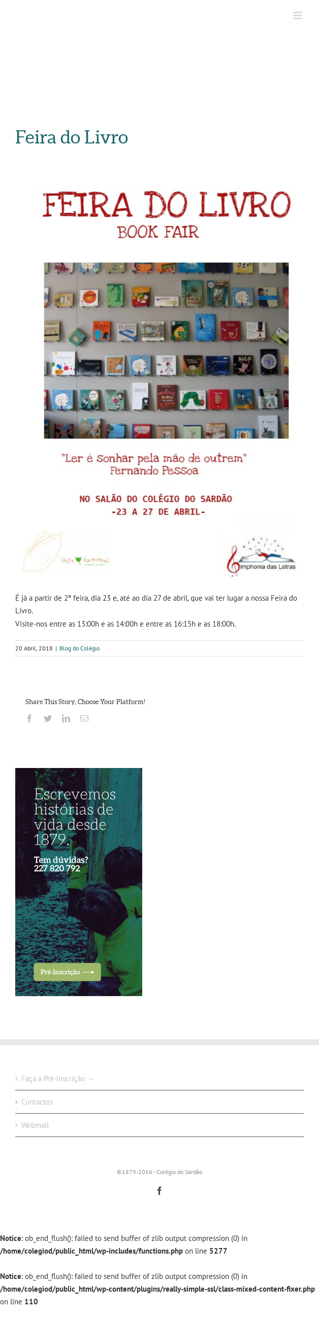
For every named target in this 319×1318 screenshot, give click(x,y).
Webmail (35, 1125)
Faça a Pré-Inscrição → (57, 1078)
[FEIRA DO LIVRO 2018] (159, 378)
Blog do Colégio (79, 648)
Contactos (37, 1102)
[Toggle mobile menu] (298, 15)
